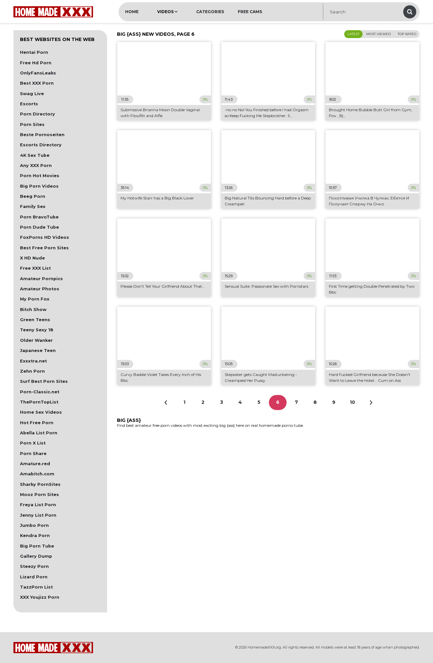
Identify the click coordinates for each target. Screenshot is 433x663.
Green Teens (35, 319)
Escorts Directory (41, 144)
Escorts (29, 103)
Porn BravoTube (39, 217)
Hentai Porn (34, 52)
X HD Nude (32, 258)
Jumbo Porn (34, 525)
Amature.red (35, 463)
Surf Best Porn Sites (44, 381)
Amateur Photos (39, 288)
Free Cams (250, 11)
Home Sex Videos (41, 412)
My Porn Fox (34, 299)
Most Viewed (378, 34)
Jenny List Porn (38, 515)
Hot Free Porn (36, 422)
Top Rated (407, 34)
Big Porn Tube (37, 546)
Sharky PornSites (40, 484)
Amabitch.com (37, 473)
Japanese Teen (38, 350)
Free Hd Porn (35, 62)
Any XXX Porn (36, 165)
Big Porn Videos (39, 186)
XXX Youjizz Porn (39, 597)
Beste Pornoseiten (42, 134)
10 (352, 402)
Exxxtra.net (33, 361)
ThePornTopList (39, 402)
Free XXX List (35, 268)
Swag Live (32, 93)
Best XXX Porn (37, 83)
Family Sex (33, 206)
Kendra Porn (35, 535)
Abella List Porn (38, 432)
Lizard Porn (33, 576)
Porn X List (33, 443)
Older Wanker (36, 340)
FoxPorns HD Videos (44, 237)
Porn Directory (37, 114)
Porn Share (33, 453)
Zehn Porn (32, 371)
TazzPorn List (36, 587)
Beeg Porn (32, 196)
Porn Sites (32, 124)
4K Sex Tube (34, 155)
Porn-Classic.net (39, 391)
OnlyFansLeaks (38, 73)
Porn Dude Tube (39, 227)
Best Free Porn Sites (44, 247)
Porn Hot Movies (39, 175)
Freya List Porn (38, 504)
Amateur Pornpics (41, 278)
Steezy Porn (34, 566)
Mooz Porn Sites (39, 494)
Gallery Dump (36, 556)
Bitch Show (33, 309)
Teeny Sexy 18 (36, 329)
